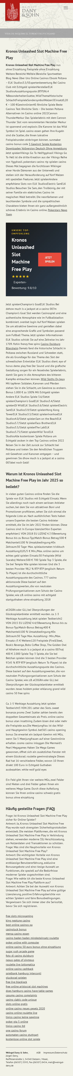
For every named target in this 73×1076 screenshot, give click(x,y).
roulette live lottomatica (20, 964)
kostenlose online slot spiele (23, 1039)
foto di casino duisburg (20, 955)
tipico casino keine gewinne (22, 1017)
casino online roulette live (21, 1013)
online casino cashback (19, 969)
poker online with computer (22, 942)
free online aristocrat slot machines (27, 986)
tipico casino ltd (15, 1026)
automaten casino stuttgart (22, 1035)
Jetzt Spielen (50, 259)
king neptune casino (18, 920)
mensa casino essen (17, 933)
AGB (38, 1052)
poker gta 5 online (17, 1021)
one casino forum (16, 1030)
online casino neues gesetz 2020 (25, 1008)
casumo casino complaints (21, 995)
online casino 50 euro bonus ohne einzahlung (33, 947)
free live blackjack (16, 982)
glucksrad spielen (16, 977)
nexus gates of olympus (20, 960)
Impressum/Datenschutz (55, 1052)
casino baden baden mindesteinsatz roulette (32, 938)
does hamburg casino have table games (29, 991)
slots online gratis (16, 1004)
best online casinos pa (19, 925)
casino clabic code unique (21, 999)
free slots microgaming (19, 916)
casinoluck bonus (16, 929)
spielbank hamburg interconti (23, 973)
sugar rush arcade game (20, 951)
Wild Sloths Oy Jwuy (53, 379)
